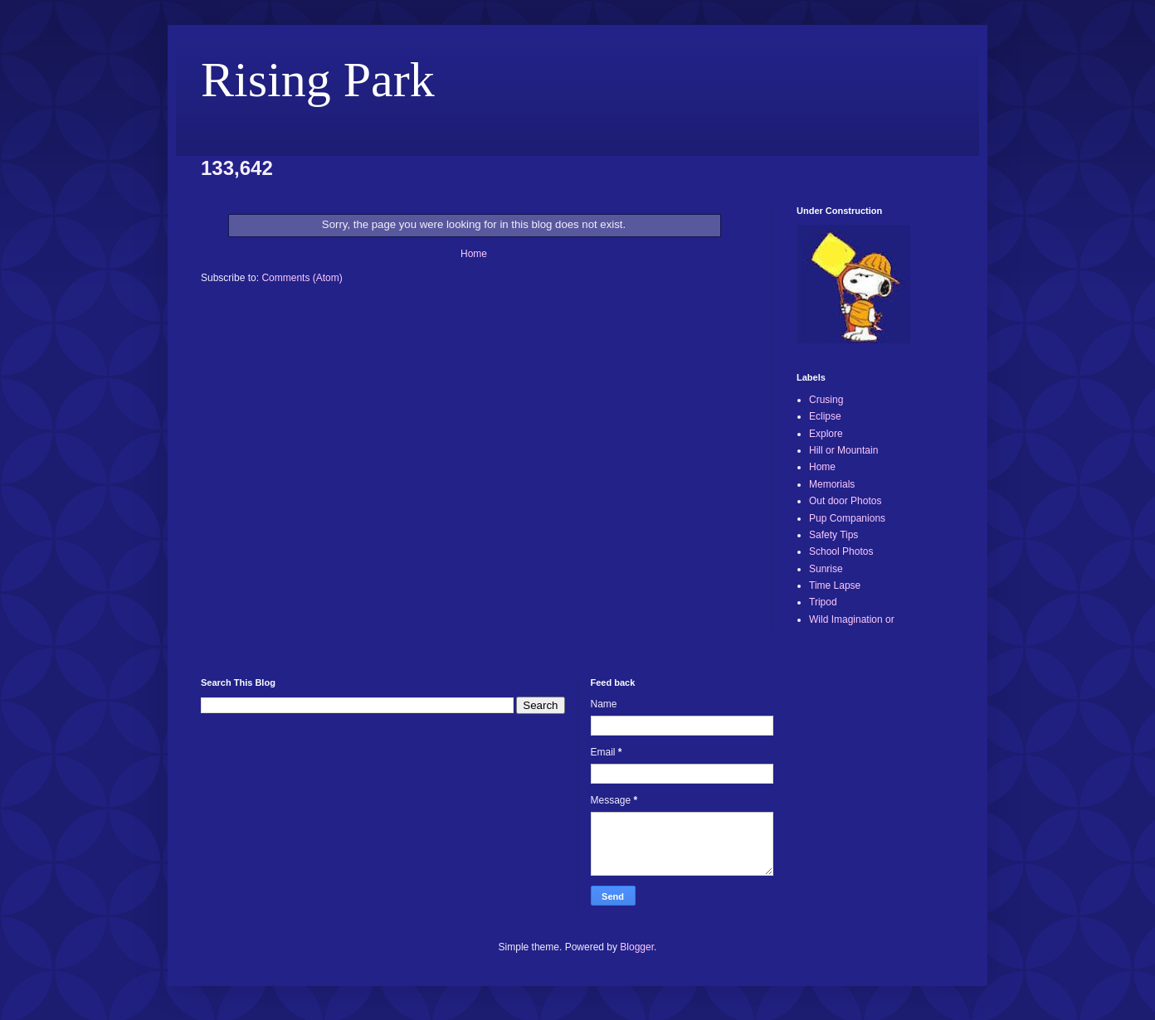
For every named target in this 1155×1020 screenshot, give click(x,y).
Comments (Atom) (301, 278)
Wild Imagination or (851, 619)
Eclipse (825, 416)
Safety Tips (833, 535)
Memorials (832, 484)
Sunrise (826, 569)
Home (474, 254)
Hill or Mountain (843, 450)
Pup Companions (847, 518)
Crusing (826, 400)
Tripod (823, 602)
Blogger (637, 947)
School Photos (841, 551)
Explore (826, 434)
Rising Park (318, 79)
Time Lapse (834, 585)
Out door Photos (845, 501)
